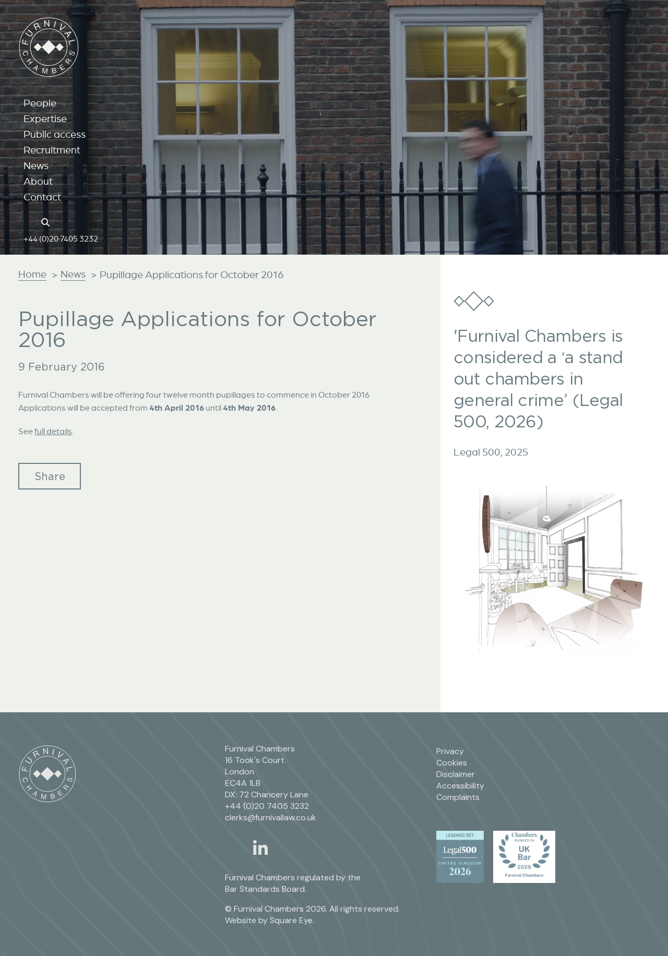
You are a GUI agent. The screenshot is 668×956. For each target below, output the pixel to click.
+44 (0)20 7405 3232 (60, 238)
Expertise (45, 118)
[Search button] (47, 221)
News (36, 165)
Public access (54, 134)
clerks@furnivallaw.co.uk (270, 817)
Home (32, 274)
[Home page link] (28, 221)
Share (49, 476)
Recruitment (51, 150)
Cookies (451, 762)
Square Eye (291, 920)
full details (53, 431)
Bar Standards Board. (265, 888)
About (38, 181)
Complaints (458, 797)
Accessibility (460, 785)
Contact (42, 197)
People (39, 103)
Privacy (450, 751)
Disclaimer (455, 774)
